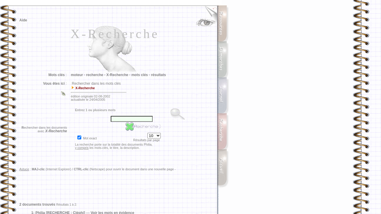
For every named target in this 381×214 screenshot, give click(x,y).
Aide (23, 20)
